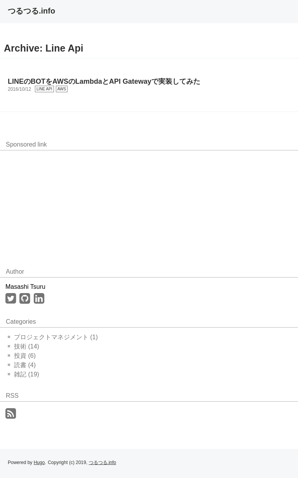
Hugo (39, 462)
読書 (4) (22, 365)
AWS (61, 89)
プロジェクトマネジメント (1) (53, 337)
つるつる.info (31, 11)
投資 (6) (22, 355)
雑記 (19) (23, 374)
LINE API (44, 89)
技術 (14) (23, 346)
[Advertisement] (66, 204)
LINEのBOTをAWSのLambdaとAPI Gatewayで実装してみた (104, 81)
